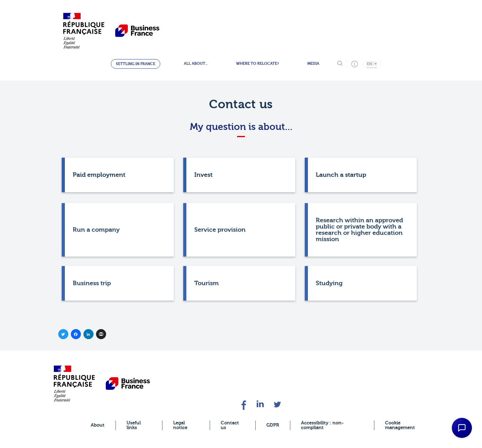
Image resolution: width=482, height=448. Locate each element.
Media (313, 63)
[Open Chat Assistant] (462, 428)
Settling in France (135, 64)
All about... (196, 63)
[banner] (74, 383)
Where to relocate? (257, 63)
